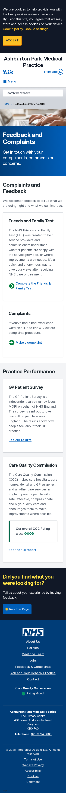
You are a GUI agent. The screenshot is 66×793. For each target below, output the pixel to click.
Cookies (33, 776)
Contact (33, 679)
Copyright (33, 782)
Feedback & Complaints (33, 667)
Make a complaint (25, 342)
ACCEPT (12, 40)
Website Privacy (33, 765)
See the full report (22, 550)
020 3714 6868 (41, 734)
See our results (20, 440)
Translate (53, 72)
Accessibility (33, 770)
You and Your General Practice (33, 673)
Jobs (33, 660)
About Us (33, 641)
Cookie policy (13, 29)
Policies (33, 648)
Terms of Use (33, 759)
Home (6, 104)
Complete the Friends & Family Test (30, 286)
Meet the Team (33, 654)
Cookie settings (36, 29)
